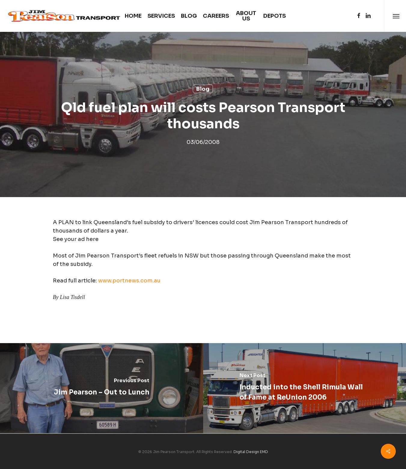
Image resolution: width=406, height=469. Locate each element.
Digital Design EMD (251, 451)
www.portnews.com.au (129, 280)
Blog (202, 89)
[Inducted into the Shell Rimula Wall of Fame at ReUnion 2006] (304, 388)
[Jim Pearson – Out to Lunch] (101, 388)
